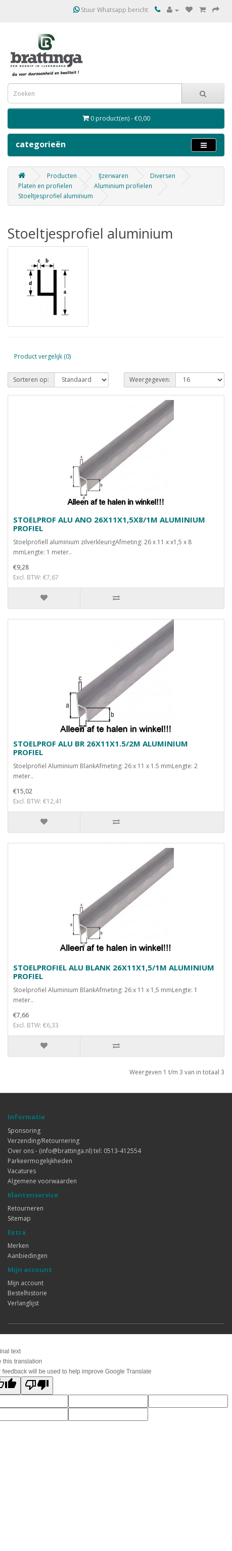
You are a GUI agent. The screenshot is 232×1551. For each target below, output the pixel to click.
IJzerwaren (113, 175)
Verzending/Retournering (43, 1140)
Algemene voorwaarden (42, 1181)
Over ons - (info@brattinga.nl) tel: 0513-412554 (74, 1150)
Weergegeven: (149, 379)
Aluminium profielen (123, 186)
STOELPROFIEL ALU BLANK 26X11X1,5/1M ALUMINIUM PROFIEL (113, 971)
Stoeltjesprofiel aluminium (55, 196)
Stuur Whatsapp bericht (110, 10)
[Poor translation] (37, 1385)
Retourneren (25, 1208)
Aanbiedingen (28, 1255)
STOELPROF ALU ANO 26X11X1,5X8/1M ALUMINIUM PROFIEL (109, 523)
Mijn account (25, 1283)
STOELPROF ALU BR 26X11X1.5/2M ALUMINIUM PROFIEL (100, 747)
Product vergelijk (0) (42, 356)
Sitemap (19, 1218)
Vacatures (22, 1171)
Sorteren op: (31, 379)
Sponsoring (24, 1130)
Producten (62, 175)
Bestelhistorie (27, 1293)
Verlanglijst (23, 1303)
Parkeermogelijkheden (40, 1161)
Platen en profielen (45, 186)
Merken (18, 1245)
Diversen (162, 175)
